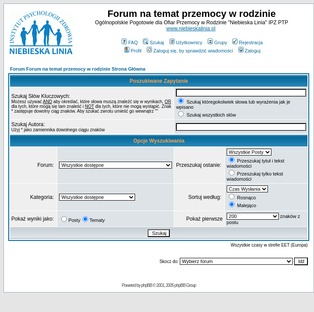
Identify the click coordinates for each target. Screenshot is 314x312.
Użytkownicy (185, 42)
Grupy (217, 42)
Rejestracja (247, 42)
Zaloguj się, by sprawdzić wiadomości (190, 50)
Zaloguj (249, 50)
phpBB (146, 285)
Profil (133, 50)
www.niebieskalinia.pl (190, 29)
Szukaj (153, 42)
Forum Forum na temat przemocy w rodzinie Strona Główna (77, 69)
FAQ (130, 42)
